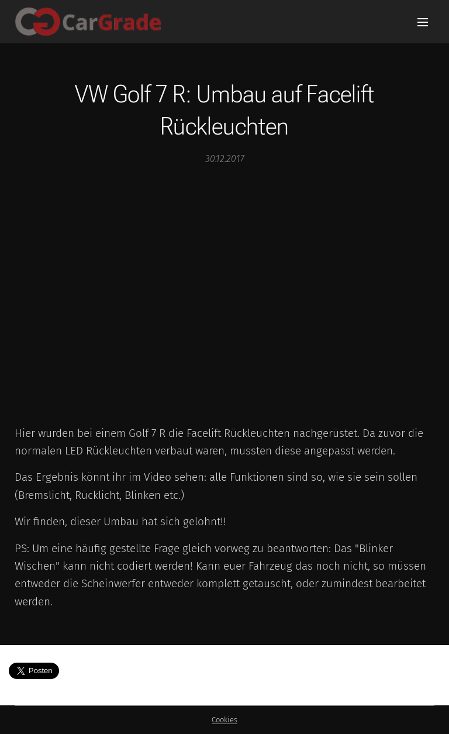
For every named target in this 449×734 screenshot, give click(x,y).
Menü (422, 22)
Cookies (224, 719)
